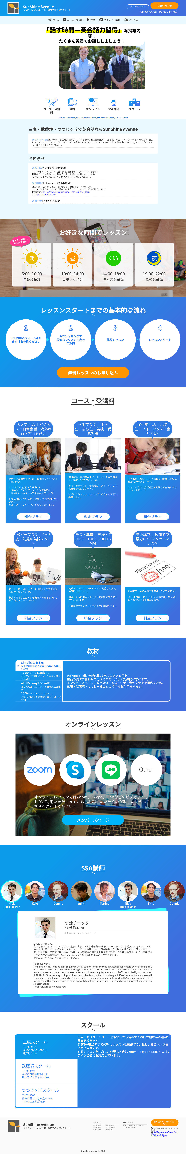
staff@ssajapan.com (161, 1132)
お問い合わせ (164, 5)
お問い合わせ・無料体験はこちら (164, 1122)
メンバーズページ (138, 6)
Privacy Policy (173, 1132)
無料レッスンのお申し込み (93, 373)
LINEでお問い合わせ (161, 1136)
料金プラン (33, 516)
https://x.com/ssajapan (45, 194)
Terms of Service (158, 1134)
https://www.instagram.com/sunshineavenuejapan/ (66, 191)
